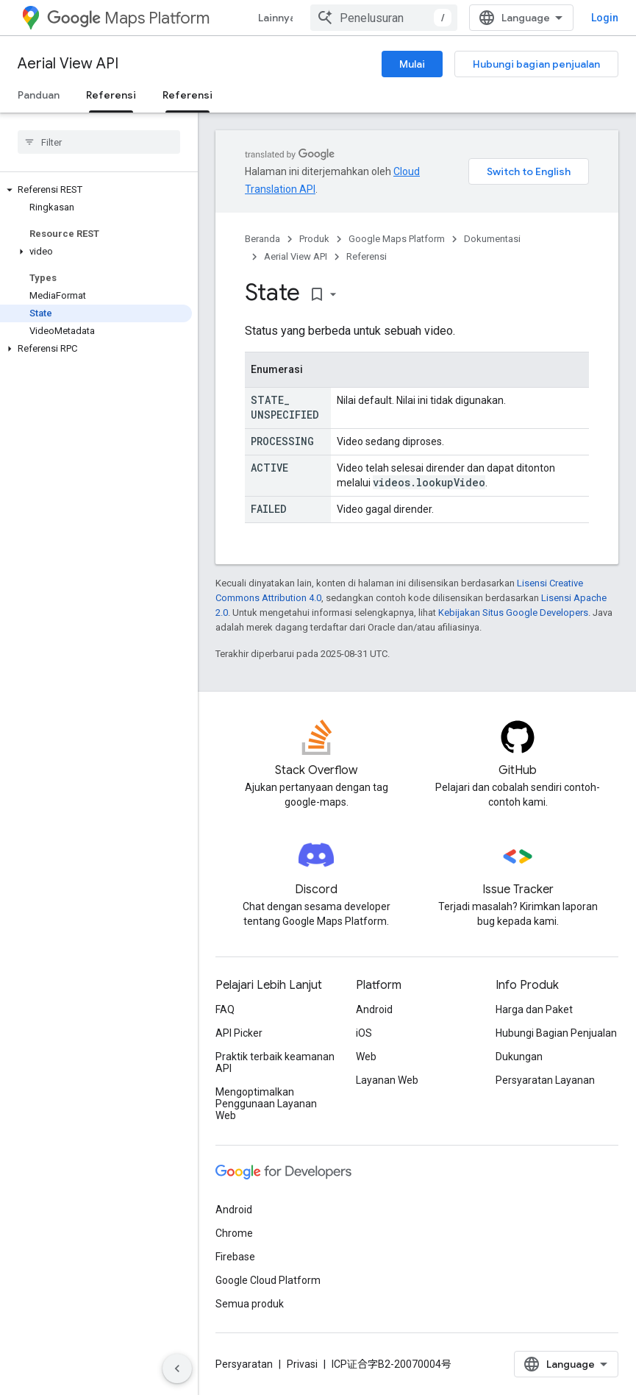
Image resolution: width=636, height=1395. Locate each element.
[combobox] (383, 17)
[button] (96, 190)
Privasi (302, 1364)
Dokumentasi (492, 238)
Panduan (39, 95)
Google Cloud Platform (268, 1280)
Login (604, 18)
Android (374, 1009)
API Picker (238, 1033)
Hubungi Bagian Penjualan (556, 1033)
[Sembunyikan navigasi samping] (177, 1368)
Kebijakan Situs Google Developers (513, 612)
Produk (314, 238)
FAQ (225, 1009)
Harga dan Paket (534, 1009)
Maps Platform (128, 18)
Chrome (234, 1233)
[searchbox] (99, 142)
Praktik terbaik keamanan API (275, 1062)
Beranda (262, 238)
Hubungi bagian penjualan (536, 64)
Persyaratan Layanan (545, 1080)
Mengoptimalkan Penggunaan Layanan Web (266, 1103)
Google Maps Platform (397, 238)
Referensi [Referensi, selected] (111, 95)
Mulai (412, 64)
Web (366, 1056)
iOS (364, 1033)
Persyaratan (244, 1364)
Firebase (235, 1257)
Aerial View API (68, 63)
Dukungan (519, 1056)
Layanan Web (387, 1080)
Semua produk (249, 1304)
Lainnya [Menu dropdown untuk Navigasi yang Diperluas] (277, 17)
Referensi (366, 256)
